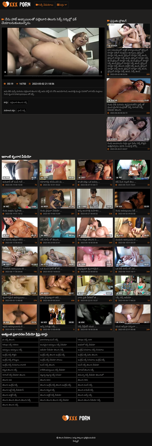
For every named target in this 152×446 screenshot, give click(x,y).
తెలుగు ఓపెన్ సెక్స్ (85, 385)
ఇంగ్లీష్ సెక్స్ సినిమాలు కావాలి (14, 365)
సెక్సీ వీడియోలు (44, 4)
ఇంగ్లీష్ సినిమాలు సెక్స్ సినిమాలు (91, 350)
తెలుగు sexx (45, 380)
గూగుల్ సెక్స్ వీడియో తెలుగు (13, 375)
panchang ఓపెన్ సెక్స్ (49, 339)
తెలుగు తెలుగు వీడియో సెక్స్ (89, 400)
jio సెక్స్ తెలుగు (8, 339)
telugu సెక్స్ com (85, 339)
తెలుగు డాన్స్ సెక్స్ (85, 395)
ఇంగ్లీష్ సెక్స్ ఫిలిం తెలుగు (88, 355)
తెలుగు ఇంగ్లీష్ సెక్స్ (10, 385)
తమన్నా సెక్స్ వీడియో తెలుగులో (91, 375)
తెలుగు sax (7, 380)
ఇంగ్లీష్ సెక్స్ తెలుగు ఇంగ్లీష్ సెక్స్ (52, 355)
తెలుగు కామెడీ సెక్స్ (85, 390)
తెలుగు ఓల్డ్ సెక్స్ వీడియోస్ (13, 390)
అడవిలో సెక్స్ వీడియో (86, 344)
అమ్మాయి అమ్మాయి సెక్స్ (12, 350)
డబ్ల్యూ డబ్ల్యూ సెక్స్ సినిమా (50, 375)
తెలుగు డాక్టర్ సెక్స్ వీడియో (50, 395)
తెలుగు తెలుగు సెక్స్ (10, 405)
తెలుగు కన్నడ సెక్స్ (47, 390)
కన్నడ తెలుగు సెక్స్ (9, 370)
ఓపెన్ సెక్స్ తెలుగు (47, 365)
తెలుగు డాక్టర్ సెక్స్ (9, 395)
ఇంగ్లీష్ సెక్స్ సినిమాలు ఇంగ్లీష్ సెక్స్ (91, 360)
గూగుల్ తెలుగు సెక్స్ (86, 370)
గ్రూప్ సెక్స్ (22, 110)
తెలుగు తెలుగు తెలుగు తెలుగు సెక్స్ (16, 400)
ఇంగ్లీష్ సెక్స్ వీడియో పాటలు (51, 360)
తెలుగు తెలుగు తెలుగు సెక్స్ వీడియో (54, 400)
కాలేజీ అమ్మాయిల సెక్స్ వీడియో (52, 370)
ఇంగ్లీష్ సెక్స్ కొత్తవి (9, 355)
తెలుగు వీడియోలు (65, 438)
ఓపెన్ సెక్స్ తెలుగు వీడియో (88, 365)
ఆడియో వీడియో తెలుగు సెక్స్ (52, 350)
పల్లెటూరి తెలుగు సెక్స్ (18, 102)
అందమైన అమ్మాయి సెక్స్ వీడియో (53, 344)
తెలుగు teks (83, 380)
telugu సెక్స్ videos (10, 344)
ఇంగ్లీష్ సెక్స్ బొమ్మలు (10, 360)
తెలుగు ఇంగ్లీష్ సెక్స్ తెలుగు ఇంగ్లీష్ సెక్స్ (55, 385)
